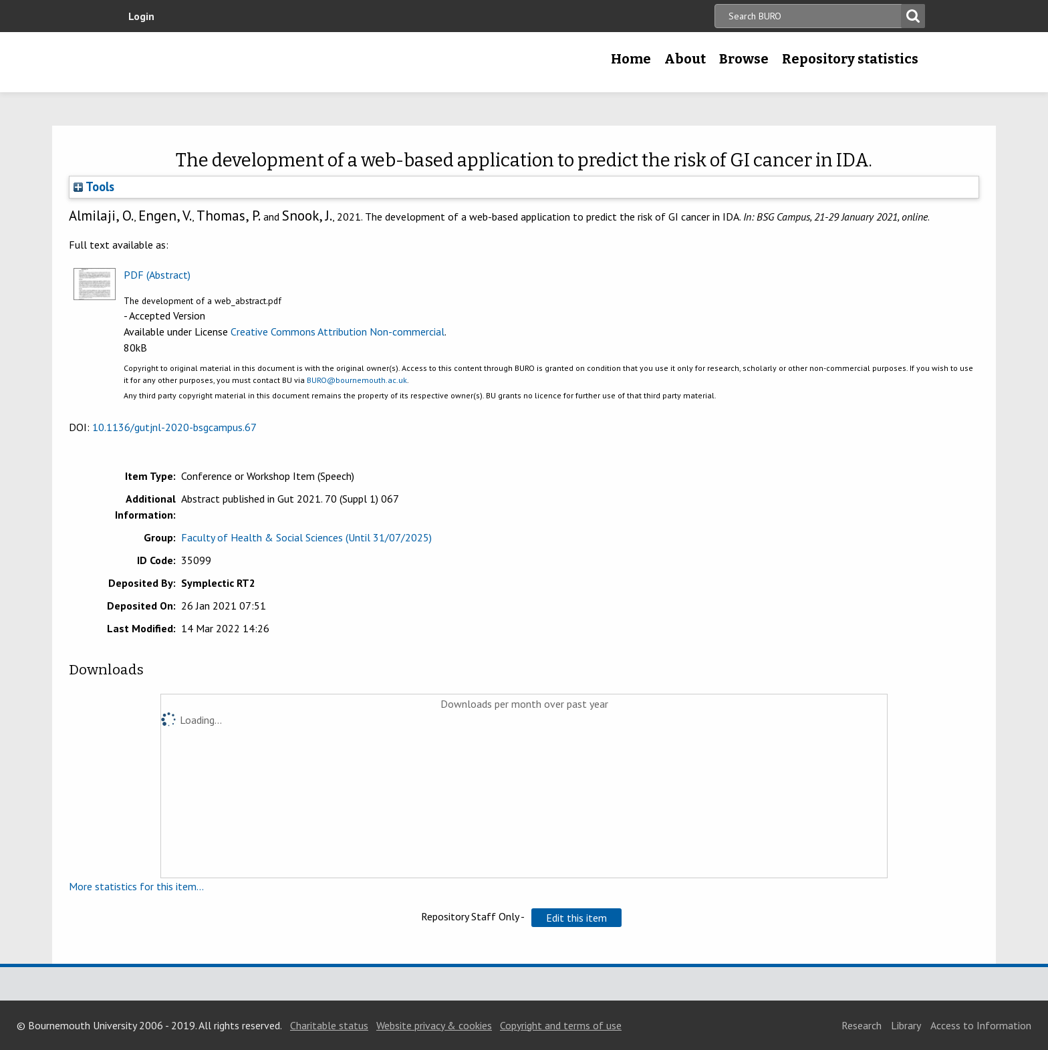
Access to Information (980, 1025)
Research (861, 1025)
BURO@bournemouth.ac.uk (357, 380)
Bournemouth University (216, 62)
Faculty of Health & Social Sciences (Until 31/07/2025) (306, 537)
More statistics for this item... (136, 886)
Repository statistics (850, 59)
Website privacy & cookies (434, 1025)
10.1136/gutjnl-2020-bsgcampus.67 (174, 427)
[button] (576, 917)
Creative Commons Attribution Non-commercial (337, 331)
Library (906, 1025)
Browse (744, 59)
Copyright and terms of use (561, 1025)
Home (631, 59)
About (685, 59)
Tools (94, 186)
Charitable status (329, 1025)
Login (141, 16)
